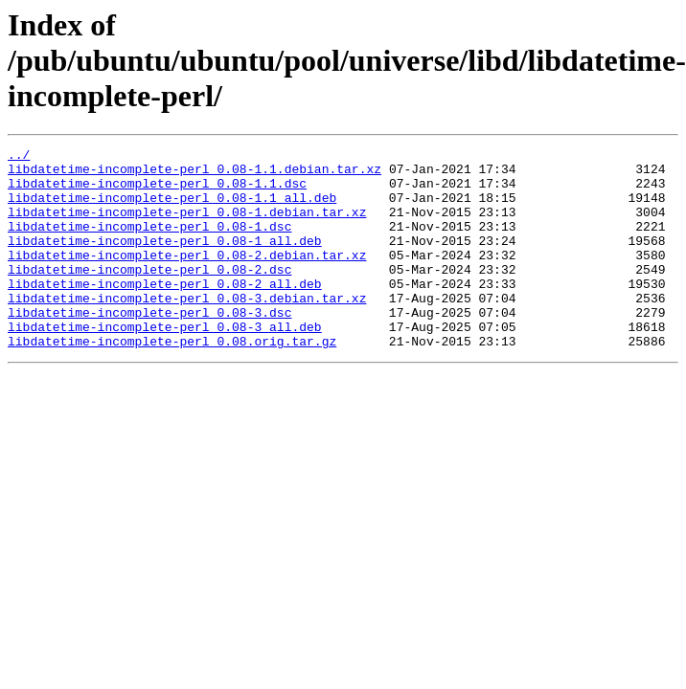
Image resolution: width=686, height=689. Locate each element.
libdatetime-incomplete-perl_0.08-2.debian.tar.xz (187, 277)
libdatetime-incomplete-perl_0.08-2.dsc (149, 294)
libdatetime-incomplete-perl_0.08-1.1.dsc (157, 191)
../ (19, 157)
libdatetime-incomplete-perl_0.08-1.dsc (149, 243)
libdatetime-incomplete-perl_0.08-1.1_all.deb (172, 208)
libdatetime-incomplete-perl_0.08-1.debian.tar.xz (187, 225)
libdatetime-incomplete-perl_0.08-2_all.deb (165, 312)
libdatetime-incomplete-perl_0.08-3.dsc (149, 346)
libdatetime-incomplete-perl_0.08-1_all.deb (165, 260)
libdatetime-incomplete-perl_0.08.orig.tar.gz (172, 380)
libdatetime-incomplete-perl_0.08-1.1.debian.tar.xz (194, 174)
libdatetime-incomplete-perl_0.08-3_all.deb (165, 363)
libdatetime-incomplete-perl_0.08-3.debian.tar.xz (187, 329)
